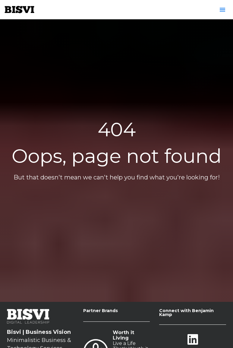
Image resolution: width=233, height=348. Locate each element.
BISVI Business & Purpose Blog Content (131, 338)
